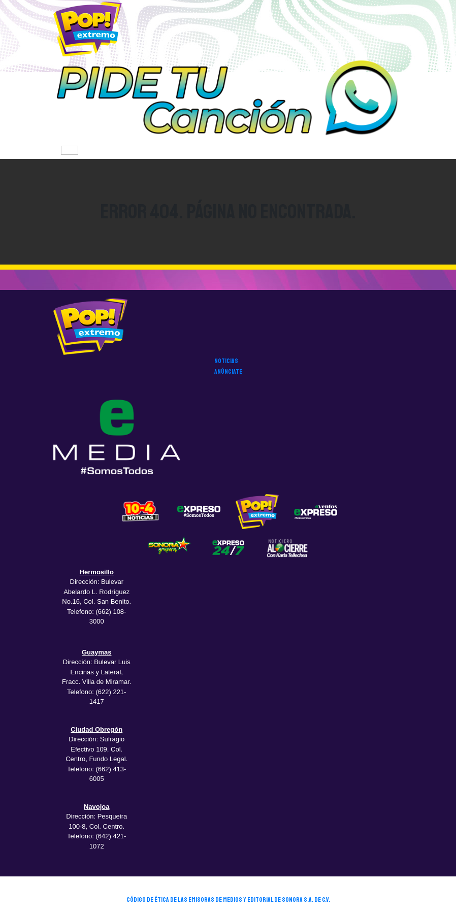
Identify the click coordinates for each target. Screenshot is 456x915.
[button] (228, 99)
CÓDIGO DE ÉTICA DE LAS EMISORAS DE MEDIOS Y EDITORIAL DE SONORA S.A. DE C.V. (228, 900)
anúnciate (228, 372)
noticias (226, 361)
